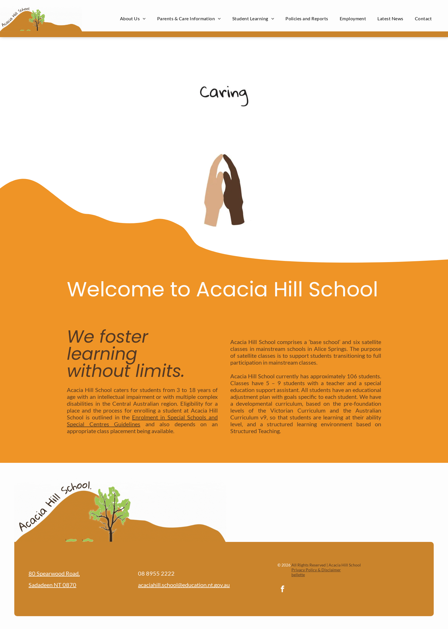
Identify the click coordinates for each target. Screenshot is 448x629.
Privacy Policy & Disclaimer (316, 569)
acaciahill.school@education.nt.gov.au (184, 584)
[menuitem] (132, 18)
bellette (298, 574)
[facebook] (282, 589)
